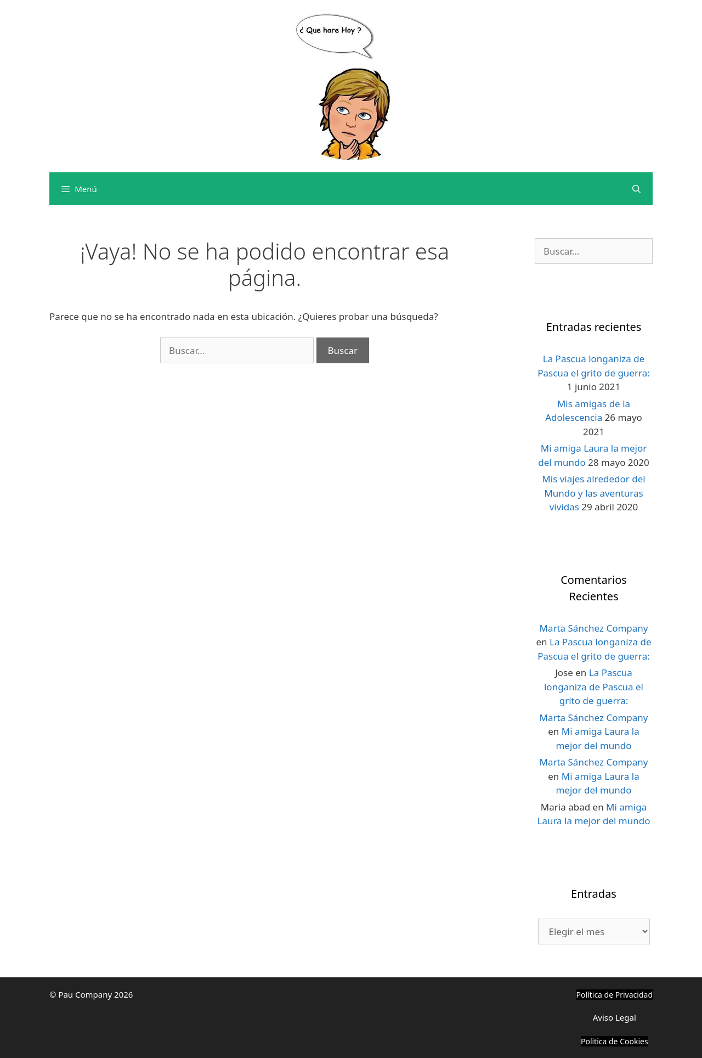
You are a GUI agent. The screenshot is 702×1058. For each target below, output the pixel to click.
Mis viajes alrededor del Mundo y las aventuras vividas (593, 492)
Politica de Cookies (614, 1041)
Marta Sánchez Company (593, 628)
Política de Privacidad (614, 994)
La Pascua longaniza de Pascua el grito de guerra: (593, 686)
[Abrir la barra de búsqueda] (636, 188)
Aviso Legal (614, 1017)
